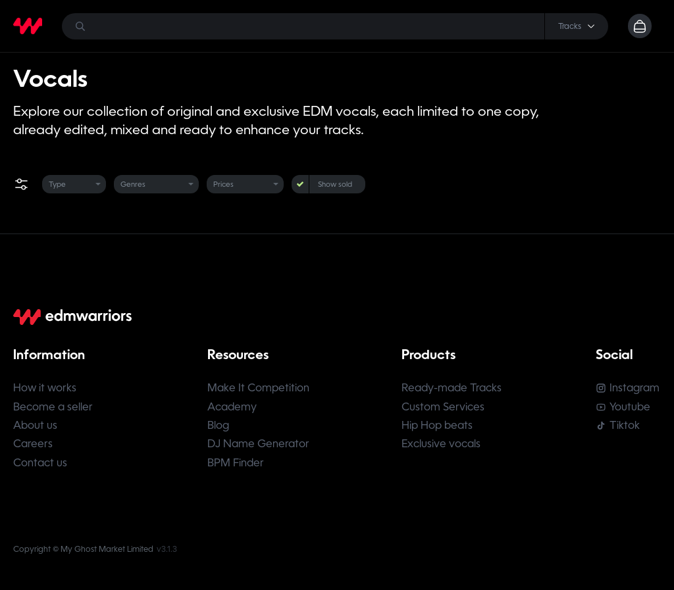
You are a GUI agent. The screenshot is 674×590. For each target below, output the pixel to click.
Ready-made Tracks (452, 388)
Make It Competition (259, 388)
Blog (219, 426)
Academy (232, 407)
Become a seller (53, 407)
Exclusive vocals (441, 445)
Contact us (40, 464)
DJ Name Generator (259, 445)
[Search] (335, 26)
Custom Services (443, 407)
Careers (33, 445)
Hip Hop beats (437, 426)
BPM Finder (236, 464)
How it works (44, 388)
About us (35, 426)
